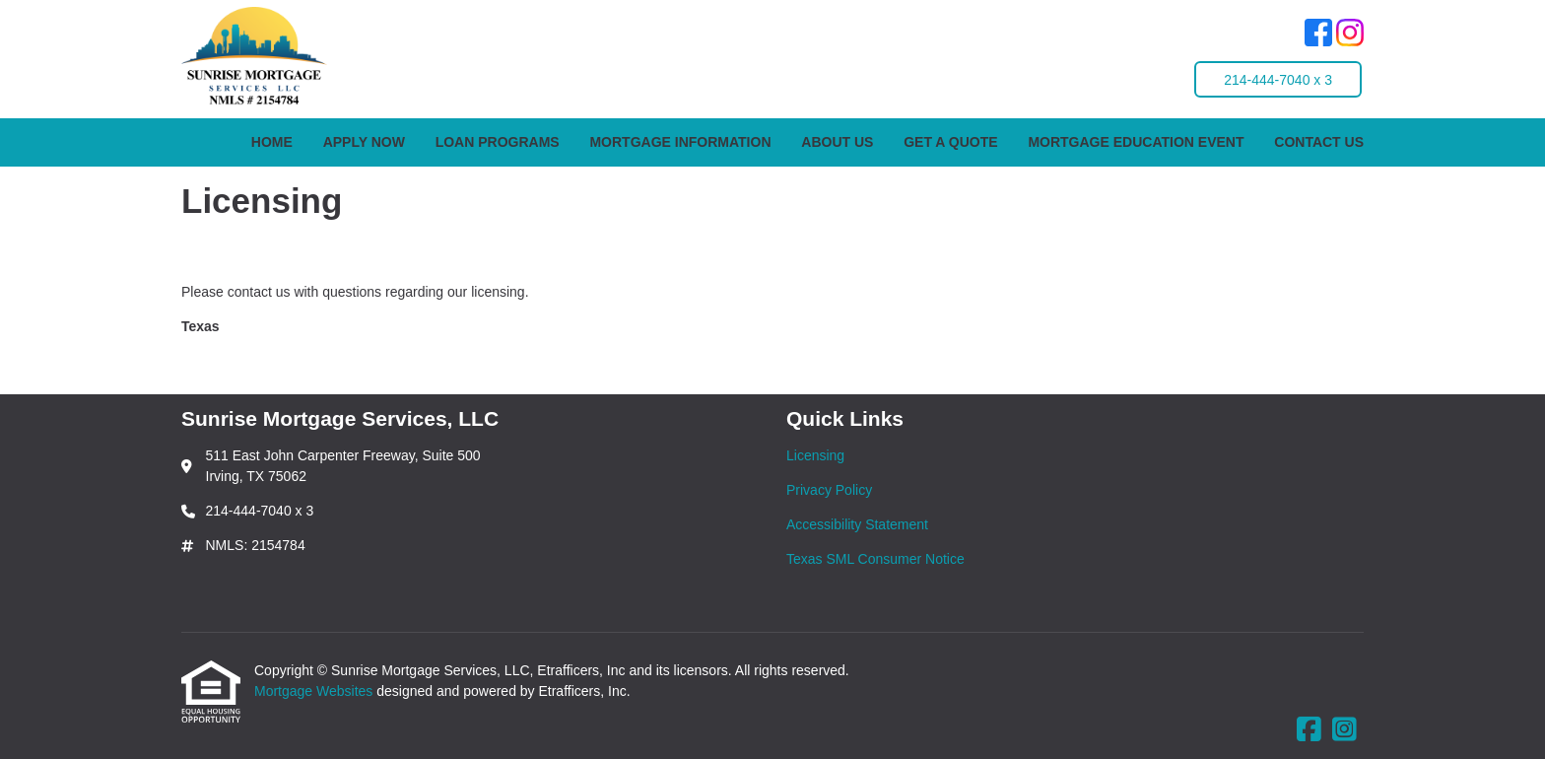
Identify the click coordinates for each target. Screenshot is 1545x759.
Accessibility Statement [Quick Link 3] (857, 524)
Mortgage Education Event (1135, 142)
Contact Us (1319, 142)
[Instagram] (1350, 35)
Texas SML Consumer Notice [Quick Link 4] (875, 559)
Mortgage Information (680, 142)
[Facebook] (1318, 35)
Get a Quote (950, 142)
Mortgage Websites (315, 691)
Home (272, 142)
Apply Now (364, 142)
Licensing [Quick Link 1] (815, 455)
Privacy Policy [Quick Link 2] (829, 490)
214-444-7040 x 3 (1278, 80)
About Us (837, 142)
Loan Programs (498, 142)
